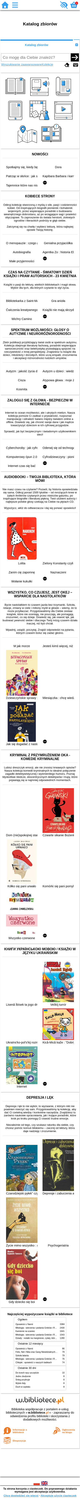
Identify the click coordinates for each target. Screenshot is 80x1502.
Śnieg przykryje (22, 1380)
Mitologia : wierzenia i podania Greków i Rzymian (38, 1328)
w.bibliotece (38, 1412)
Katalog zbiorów (36, 45)
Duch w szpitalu (22, 1387)
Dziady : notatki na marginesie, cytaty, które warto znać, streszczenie (47, 1338)
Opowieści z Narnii (24, 1324)
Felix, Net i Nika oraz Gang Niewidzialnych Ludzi (38, 1352)
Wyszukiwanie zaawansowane (21, 64)
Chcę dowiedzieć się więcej (21, 1495)
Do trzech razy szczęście (27, 1373)
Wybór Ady (20, 1383)
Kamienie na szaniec (25, 1331)
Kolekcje (47, 64)
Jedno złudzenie (23, 1376)
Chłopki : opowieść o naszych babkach (33, 1362)
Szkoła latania (22, 1355)
